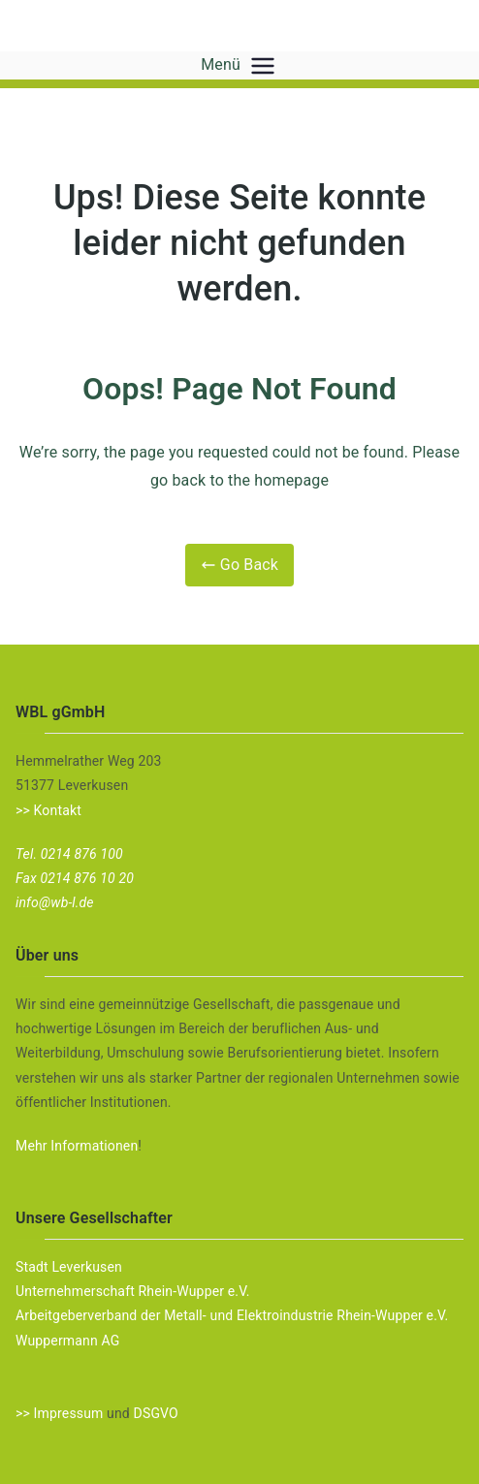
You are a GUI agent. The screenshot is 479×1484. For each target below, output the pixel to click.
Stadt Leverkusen (69, 1267)
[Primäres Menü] (262, 65)
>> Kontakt (48, 810)
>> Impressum (59, 1413)
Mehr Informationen (77, 1145)
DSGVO (156, 1413)
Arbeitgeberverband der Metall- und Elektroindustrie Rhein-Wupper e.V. (232, 1315)
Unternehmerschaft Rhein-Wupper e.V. (133, 1291)
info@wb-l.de (55, 902)
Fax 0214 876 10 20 (75, 878)
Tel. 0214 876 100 (69, 854)
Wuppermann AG (67, 1340)
